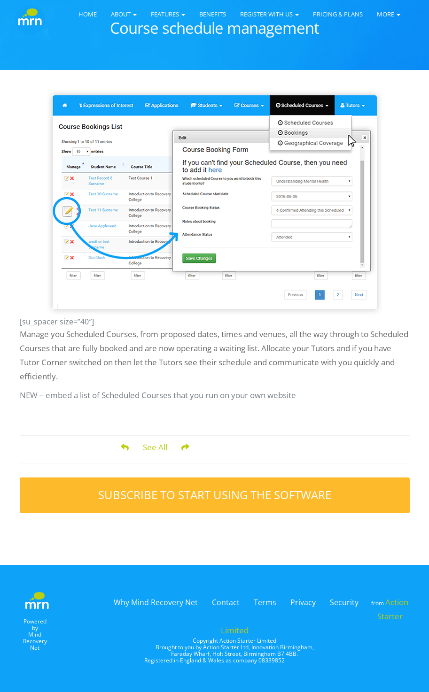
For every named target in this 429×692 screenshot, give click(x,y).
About (124, 14)
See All (155, 447)
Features (168, 14)
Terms (265, 602)
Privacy (303, 602)
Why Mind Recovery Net (156, 602)
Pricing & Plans (338, 14)
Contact (226, 602)
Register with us (269, 14)
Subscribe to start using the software (214, 494)
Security (344, 602)
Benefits (212, 14)
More (388, 14)
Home (87, 14)
